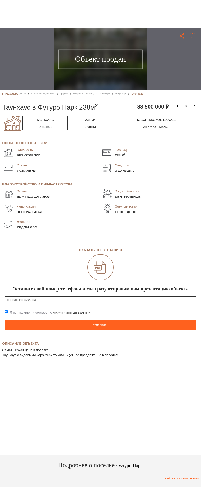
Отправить (100, 324)
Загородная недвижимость (49, 93)
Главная (24, 93)
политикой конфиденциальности (78, 313)
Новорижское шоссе (98, 93)
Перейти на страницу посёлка (175, 477)
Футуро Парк (147, 93)
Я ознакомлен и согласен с (57, 313)
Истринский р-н (125, 93)
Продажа (76, 93)
